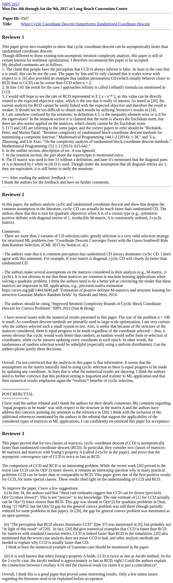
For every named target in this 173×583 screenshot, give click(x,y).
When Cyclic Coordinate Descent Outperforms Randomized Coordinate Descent (85, 24)
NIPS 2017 (11, 4)
